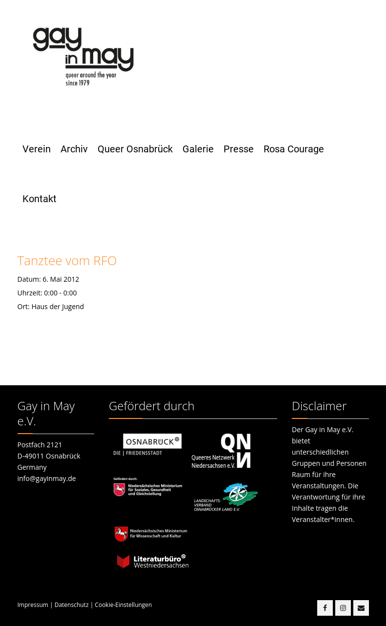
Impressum (33, 605)
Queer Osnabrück (135, 149)
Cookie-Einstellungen (123, 605)
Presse (238, 149)
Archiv (74, 149)
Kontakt (39, 199)
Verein (36, 149)
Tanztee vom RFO (67, 260)
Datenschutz (72, 605)
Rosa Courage (294, 149)
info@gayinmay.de (47, 478)
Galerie (198, 149)
